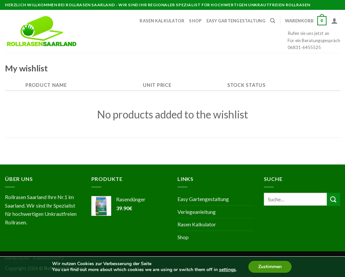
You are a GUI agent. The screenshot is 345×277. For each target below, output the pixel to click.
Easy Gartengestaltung (236, 20)
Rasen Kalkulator (162, 20)
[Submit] (333, 199)
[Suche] (272, 20)
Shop (195, 20)
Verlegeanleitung (196, 212)
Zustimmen (270, 267)
